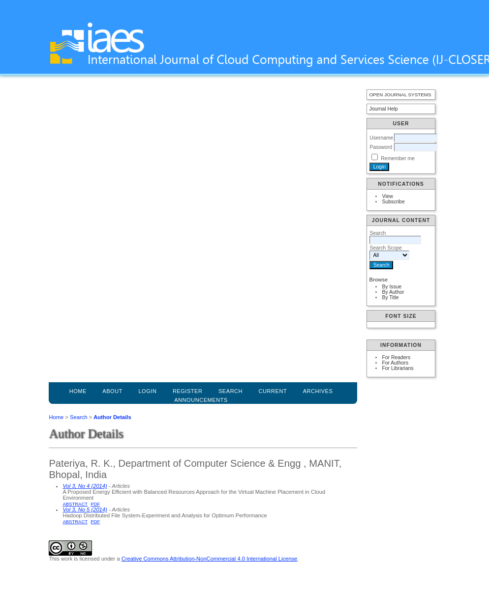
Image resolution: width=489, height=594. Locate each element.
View (387, 196)
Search (78, 417)
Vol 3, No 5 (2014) (84, 509)
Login (147, 391)
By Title (390, 297)
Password (380, 147)
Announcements (201, 400)
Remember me (398, 158)
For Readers (396, 357)
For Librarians (397, 368)
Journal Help (383, 109)
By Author (393, 292)
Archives (318, 391)
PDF (95, 504)
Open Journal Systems (400, 94)
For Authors (395, 363)
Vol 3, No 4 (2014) (84, 486)
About (112, 391)
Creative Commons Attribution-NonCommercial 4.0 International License (210, 559)
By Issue (391, 286)
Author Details (112, 417)
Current (273, 391)
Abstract (75, 504)
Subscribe (393, 201)
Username (381, 138)
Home (78, 391)
